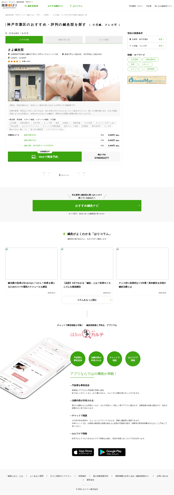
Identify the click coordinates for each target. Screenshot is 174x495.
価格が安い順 (64, 40)
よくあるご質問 (36, 476)
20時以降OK (150, 59)
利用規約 (82, 476)
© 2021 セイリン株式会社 (87, 489)
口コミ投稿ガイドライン (60, 476)
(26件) (28, 61)
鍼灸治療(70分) (30, 140)
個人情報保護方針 (100, 476)
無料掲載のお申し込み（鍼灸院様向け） (132, 476)
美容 (132, 64)
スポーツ (145, 64)
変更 (160, 39)
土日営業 (134, 59)
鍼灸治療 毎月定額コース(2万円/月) (38, 145)
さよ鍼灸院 (16, 49)
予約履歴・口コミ (136, 6)
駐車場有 (150, 69)
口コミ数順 (104, 40)
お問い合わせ (162, 476)
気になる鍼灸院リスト (163, 6)
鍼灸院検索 (33, 6)
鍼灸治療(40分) (30, 135)
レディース (135, 69)
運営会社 (90, 480)
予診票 (148, 6)
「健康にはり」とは (14, 476)
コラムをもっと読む (87, 300)
